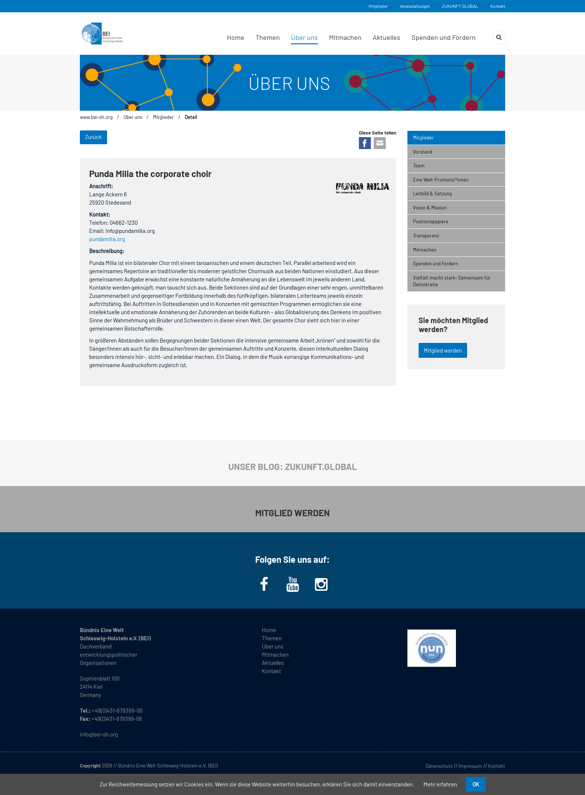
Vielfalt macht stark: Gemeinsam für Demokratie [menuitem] (452, 281)
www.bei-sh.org (96, 117)
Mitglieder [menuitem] (423, 138)
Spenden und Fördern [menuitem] (444, 37)
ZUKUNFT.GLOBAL (460, 6)
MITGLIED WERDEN (292, 512)
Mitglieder (378, 6)
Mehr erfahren (440, 784)
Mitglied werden (443, 350)
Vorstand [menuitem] (422, 152)
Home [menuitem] (235, 37)
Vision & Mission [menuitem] (430, 208)
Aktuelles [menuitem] (386, 37)
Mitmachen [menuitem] (345, 37)
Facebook (365, 143)
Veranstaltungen (415, 6)
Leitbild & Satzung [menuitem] (432, 193)
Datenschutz (439, 766)
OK (475, 784)
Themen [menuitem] (268, 37)
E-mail (380, 143)
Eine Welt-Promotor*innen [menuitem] (441, 180)
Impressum (470, 766)
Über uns (132, 117)
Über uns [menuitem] (304, 37)
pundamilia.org (107, 239)
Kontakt (497, 6)
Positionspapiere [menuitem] (430, 221)
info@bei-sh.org (99, 734)
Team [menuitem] (419, 165)
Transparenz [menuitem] (426, 236)
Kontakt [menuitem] (271, 671)
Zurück (93, 136)
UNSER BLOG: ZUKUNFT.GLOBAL (292, 466)
